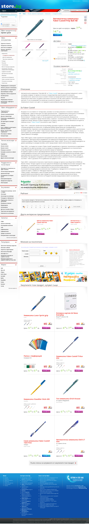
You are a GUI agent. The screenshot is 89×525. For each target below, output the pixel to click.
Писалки (4, 63)
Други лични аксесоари (7, 158)
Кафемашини (4, 229)
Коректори (4, 83)
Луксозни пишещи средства (8, 245)
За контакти (85, 1)
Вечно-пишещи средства (8, 67)
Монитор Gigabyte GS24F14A (46, 484)
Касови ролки (4, 95)
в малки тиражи (26, 505)
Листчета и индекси (6, 47)
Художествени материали (25, 489)
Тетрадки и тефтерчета (7, 198)
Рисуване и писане (6, 203)
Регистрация (7, 485)
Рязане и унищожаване (7, 114)
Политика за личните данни (83, 520)
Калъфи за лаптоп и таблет (8, 152)
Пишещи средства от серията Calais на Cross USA (8, 259)
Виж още (45, 60)
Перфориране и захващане (8, 85)
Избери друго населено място (78, 45)
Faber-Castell (71, 72)
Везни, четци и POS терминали (6, 131)
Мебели (3, 125)
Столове (3, 123)
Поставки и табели (6, 134)
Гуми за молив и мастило (8, 79)
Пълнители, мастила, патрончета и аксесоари (8, 69)
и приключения (25, 508)
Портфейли (4, 144)
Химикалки (48, 13)
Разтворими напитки (7, 225)
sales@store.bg (82, 488)
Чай (2, 227)
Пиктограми (4, 182)
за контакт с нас (79, 487)
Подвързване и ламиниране (5, 111)
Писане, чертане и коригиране (35, 13)
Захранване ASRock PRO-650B (47, 506)
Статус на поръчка (9, 484)
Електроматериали (6, 178)
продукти (27, 490)
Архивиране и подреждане (8, 89)
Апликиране (4, 207)
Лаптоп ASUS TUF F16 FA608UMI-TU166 (49, 479)
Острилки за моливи (7, 81)
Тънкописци (5, 65)
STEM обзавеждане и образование (26, 498)
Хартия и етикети (6, 43)
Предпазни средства (6, 180)
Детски (25, 493)
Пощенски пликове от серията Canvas (7, 256)
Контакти (7, 480)
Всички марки (12, 288)
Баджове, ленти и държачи (8, 93)
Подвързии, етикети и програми (7, 200)
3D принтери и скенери (7, 121)
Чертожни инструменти (8, 77)
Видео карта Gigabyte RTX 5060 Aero (48, 505)
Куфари (3, 154)
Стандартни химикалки (58, 13)
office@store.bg (83, 489)
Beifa (2, 278)
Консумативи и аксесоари (8, 235)
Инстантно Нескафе (6, 251)
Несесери (3, 194)
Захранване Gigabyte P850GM (47, 501)
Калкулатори (4, 136)
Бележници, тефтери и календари (7, 102)
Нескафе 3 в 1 (4, 253)
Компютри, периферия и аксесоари (8, 119)
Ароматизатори (5, 173)
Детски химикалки (7, 57)
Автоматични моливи (7, 73)
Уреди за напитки (6, 233)
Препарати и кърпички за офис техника (8, 169)
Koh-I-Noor (4, 274)
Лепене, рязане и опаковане (8, 87)
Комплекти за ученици (7, 213)
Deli (2, 268)
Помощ (6, 487)
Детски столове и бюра (7, 209)
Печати (3, 97)
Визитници (4, 156)
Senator (3, 284)
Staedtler (3, 280)
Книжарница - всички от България (27, 479)
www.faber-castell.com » (74, 74)
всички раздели (5, 24)
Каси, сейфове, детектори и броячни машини (8, 128)
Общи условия (73, 520)
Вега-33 (3, 270)
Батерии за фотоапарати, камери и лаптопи (27, 515)
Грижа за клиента (76, 1)
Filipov (2, 272)
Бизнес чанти (4, 148)
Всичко (26, 503)
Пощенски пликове (6, 45)
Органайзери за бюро (7, 91)
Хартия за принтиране (7, 249)
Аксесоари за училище (7, 196)
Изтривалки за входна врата (7, 176)
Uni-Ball (3, 276)
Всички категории (11, 237)
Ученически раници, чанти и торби (8, 191)
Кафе (2, 221)
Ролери (3, 61)
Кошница (7, 483)
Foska (2, 282)
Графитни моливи (6, 71)
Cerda (2, 286)
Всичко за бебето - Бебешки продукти (26, 495)
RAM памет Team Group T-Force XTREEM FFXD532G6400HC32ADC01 (49, 492)
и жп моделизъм (26, 500)
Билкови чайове (5, 247)
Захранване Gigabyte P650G (46, 499)
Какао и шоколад (5, 223)
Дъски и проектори (6, 116)
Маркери (4, 75)
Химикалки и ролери (74, 80)
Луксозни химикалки (8, 59)
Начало (6, 479)
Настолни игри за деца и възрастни (27, 482)
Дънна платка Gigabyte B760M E (47, 480)
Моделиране (4, 205)
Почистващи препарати (7, 171)
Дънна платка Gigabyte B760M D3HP (48, 490)
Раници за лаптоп (6, 150)
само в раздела (5, 25)
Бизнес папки (4, 146)
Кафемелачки (5, 231)
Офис (4, 10)
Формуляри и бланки (7, 99)
